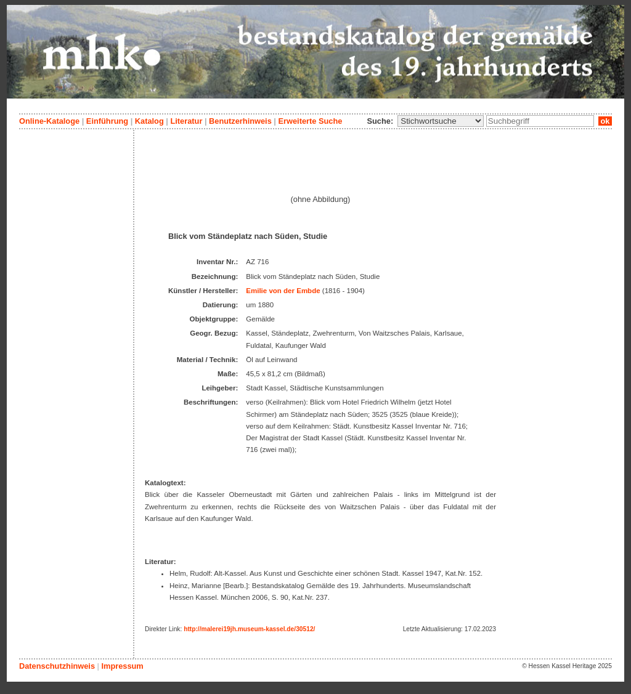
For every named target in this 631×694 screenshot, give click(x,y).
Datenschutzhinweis (57, 666)
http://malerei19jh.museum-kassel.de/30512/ (249, 629)
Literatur (186, 121)
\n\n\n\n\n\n (440, 121)
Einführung (107, 121)
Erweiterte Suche (310, 121)
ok (605, 121)
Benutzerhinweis (240, 121)
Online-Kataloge (49, 121)
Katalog (149, 121)
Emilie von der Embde (283, 290)
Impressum (122, 666)
